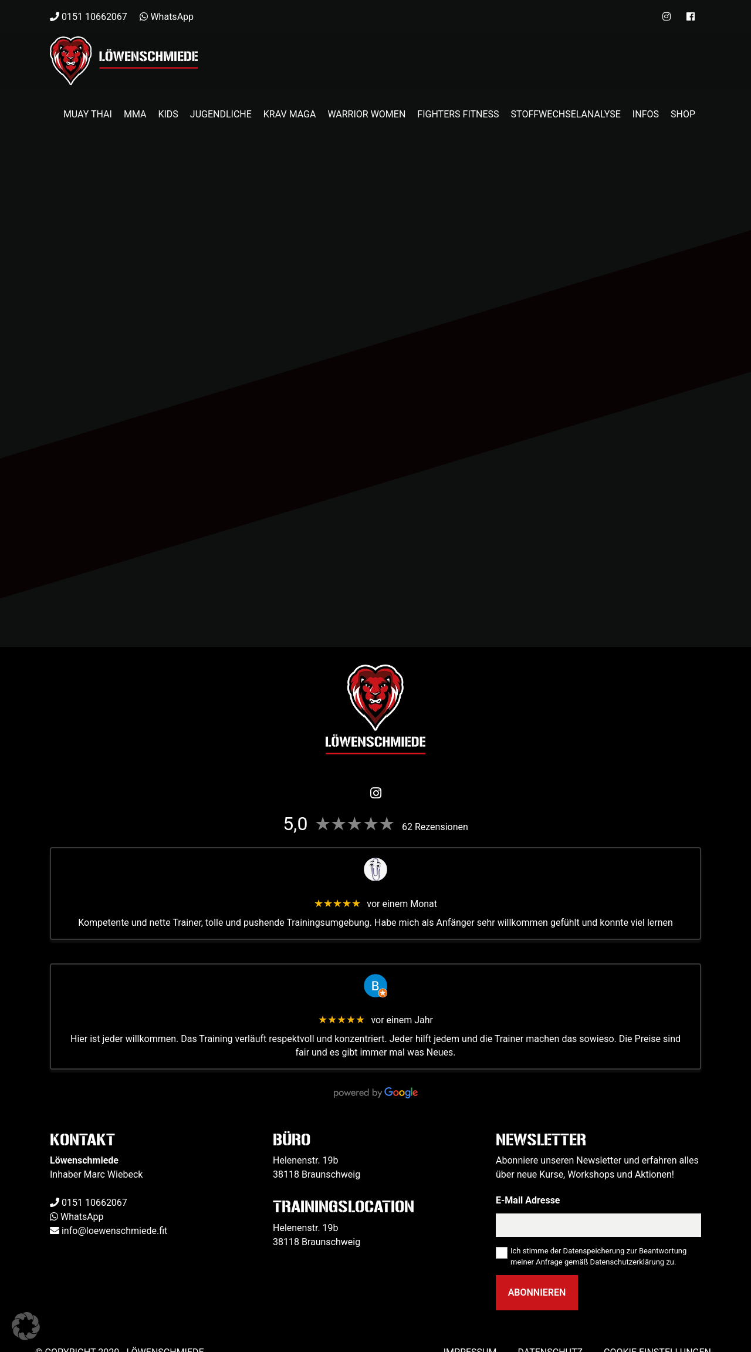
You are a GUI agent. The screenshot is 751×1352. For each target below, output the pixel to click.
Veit (375, 890)
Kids (168, 114)
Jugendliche (221, 114)
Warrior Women (366, 114)
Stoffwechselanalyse (566, 114)
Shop (683, 114)
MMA (135, 114)
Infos (645, 114)
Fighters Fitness (458, 114)
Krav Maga (289, 114)
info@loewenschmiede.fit (114, 1230)
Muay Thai (87, 114)
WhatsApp (82, 1216)
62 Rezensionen (435, 826)
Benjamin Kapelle (375, 1006)
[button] (26, 1326)
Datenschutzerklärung (627, 1261)
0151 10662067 (94, 1202)
